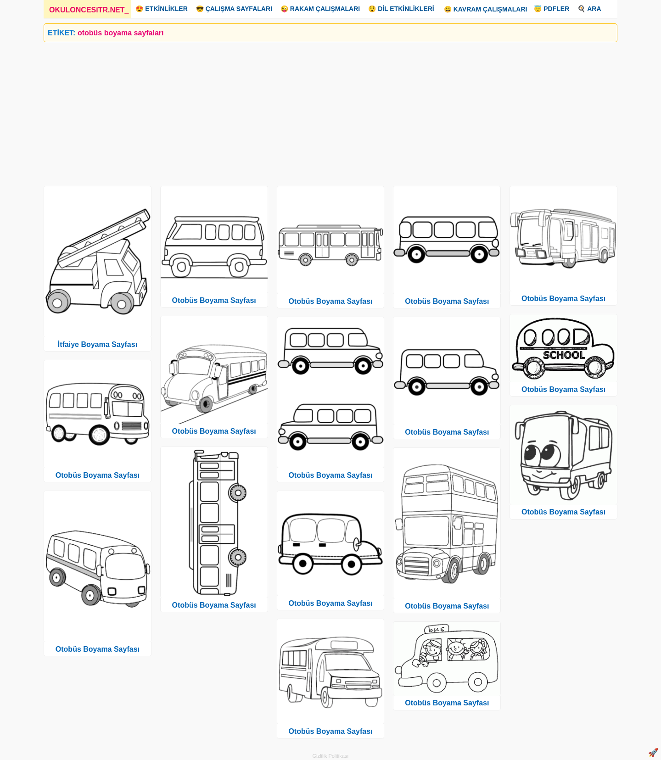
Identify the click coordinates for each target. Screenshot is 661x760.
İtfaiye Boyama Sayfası (97, 344)
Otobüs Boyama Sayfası (98, 475)
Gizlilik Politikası (331, 756)
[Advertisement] (319, 110)
